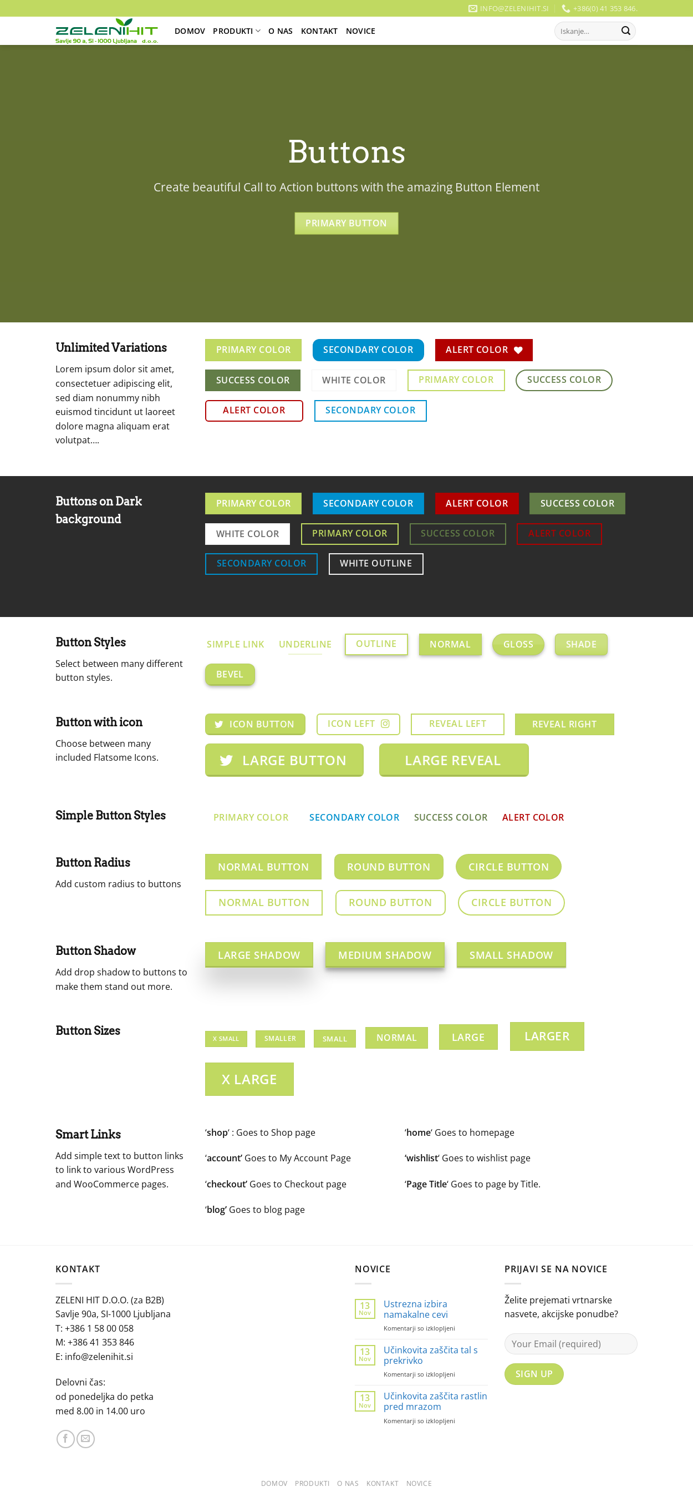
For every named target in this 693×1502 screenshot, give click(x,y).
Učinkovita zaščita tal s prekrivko (431, 1355)
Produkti (237, 31)
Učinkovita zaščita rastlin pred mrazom (435, 1401)
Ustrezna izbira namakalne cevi (416, 1309)
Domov (190, 31)
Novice (361, 31)
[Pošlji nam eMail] (86, 1439)
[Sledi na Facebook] (66, 1439)
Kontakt (319, 31)
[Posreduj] (625, 31)
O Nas (280, 31)
